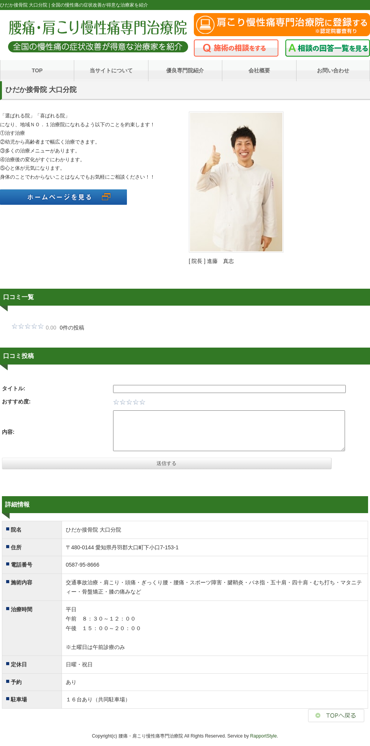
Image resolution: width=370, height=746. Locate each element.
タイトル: (13, 388)
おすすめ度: (16, 401)
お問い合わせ (333, 70)
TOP (37, 70)
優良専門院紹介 (185, 70)
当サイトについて (111, 70)
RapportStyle (263, 736)
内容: (8, 432)
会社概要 (259, 70)
